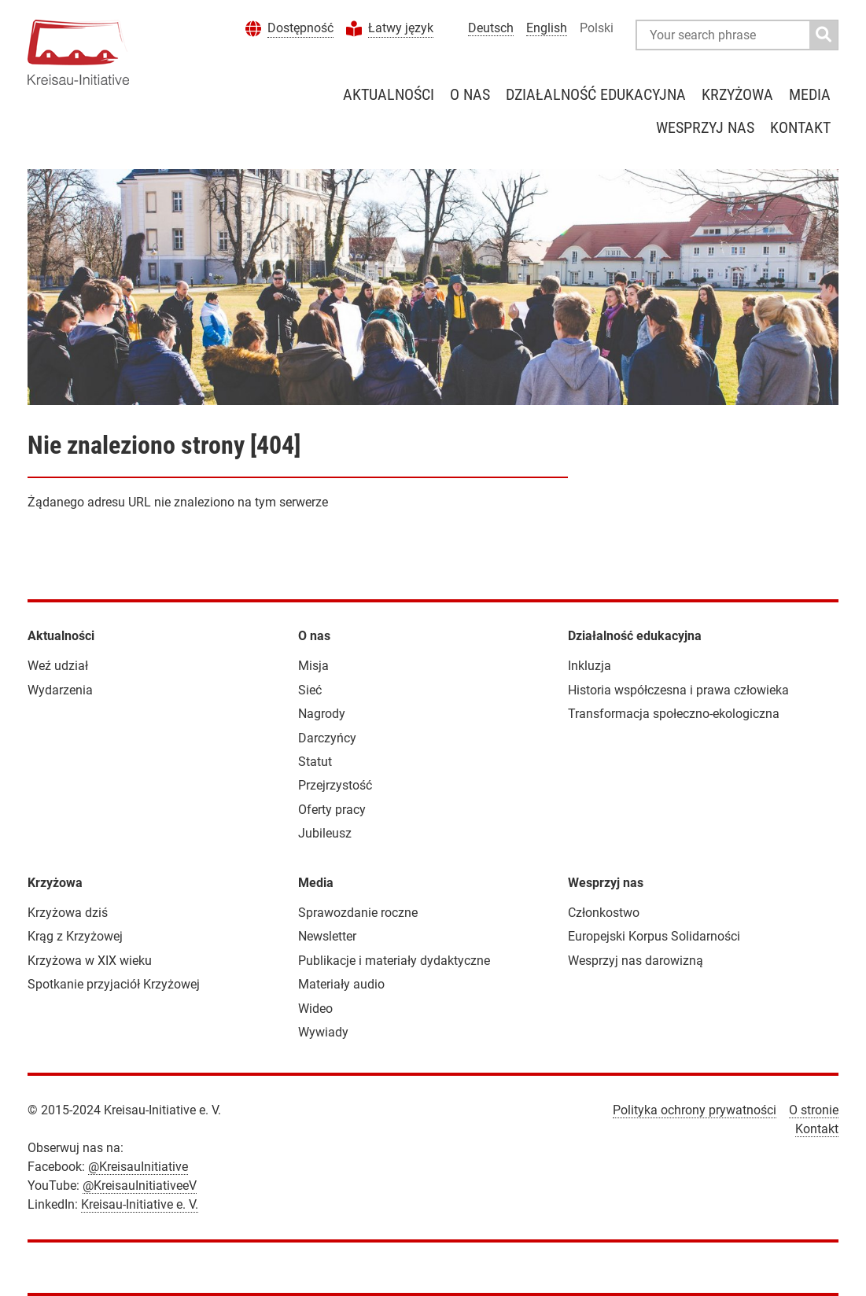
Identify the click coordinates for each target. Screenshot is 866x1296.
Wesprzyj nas (705, 127)
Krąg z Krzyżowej (75, 936)
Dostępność (300, 27)
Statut (315, 761)
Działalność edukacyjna (596, 94)
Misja (313, 665)
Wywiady (323, 1032)
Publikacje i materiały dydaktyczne (394, 960)
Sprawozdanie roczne (358, 912)
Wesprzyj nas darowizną (635, 960)
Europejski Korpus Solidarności (654, 936)
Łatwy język (400, 27)
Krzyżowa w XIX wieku (90, 960)
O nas (470, 94)
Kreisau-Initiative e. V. (139, 1204)
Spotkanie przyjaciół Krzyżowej (114, 984)
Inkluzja (589, 665)
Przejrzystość (335, 785)
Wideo (315, 1008)
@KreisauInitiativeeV (140, 1185)
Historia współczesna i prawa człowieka (678, 690)
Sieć (310, 690)
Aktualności (388, 94)
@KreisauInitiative (138, 1166)
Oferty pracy (332, 809)
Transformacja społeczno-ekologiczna (673, 713)
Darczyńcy (327, 738)
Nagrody (321, 713)
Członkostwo (603, 912)
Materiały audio (341, 984)
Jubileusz (325, 833)
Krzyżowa (737, 94)
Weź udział (58, 665)
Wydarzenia (60, 690)
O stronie (813, 1110)
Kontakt (800, 127)
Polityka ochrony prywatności (694, 1110)
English (546, 27)
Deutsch (491, 27)
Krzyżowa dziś (68, 912)
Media (810, 94)
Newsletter (327, 936)
